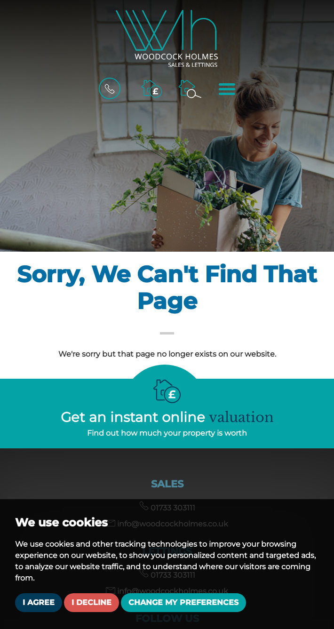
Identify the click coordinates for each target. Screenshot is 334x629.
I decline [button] (91, 602)
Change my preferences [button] (183, 602)
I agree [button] (39, 602)
